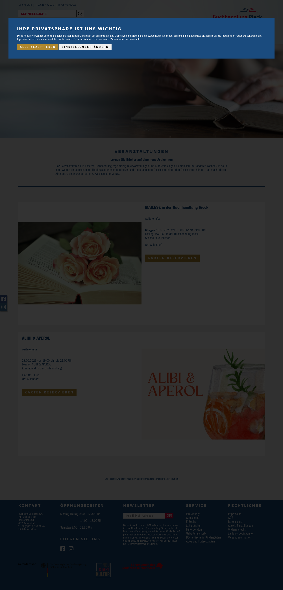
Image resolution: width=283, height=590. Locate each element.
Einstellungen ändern (85, 47)
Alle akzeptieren (38, 47)
